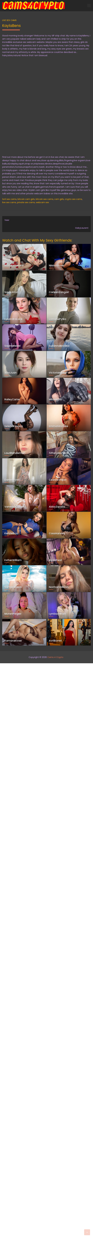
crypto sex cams (73, 199)
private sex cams (26, 202)
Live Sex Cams (9, 20)
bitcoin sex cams (44, 199)
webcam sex (42, 202)
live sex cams (9, 202)
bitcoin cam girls (26, 199)
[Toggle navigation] (89, 5)
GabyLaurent (81, 227)
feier (7, 220)
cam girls (59, 199)
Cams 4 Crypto (55, 657)
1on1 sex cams (9, 199)
